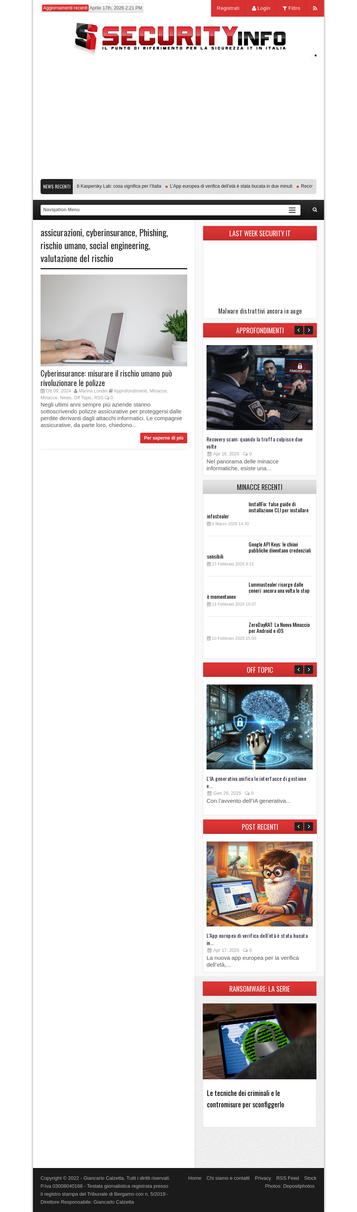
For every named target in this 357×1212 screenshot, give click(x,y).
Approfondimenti (130, 391)
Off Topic (83, 397)
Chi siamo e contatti (228, 1178)
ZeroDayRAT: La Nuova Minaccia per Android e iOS (279, 627)
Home (195, 1178)
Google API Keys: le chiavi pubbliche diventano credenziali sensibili (259, 550)
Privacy (263, 1178)
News (65, 397)
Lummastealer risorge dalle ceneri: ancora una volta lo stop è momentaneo (258, 590)
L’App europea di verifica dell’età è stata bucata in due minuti (234, 186)
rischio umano (63, 245)
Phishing (152, 232)
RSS (99, 397)
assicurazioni (61, 232)
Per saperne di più (163, 438)
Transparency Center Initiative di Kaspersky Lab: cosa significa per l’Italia (90, 186)
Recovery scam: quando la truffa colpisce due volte (254, 442)
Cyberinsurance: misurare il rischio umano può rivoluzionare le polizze (106, 377)
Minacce (158, 391)
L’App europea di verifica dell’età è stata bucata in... (257, 939)
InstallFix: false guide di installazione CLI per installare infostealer (257, 510)
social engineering (119, 245)
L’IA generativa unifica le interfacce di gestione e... (256, 782)
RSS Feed (287, 1178)
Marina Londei (93, 391)
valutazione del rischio (77, 258)
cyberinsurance (110, 232)
